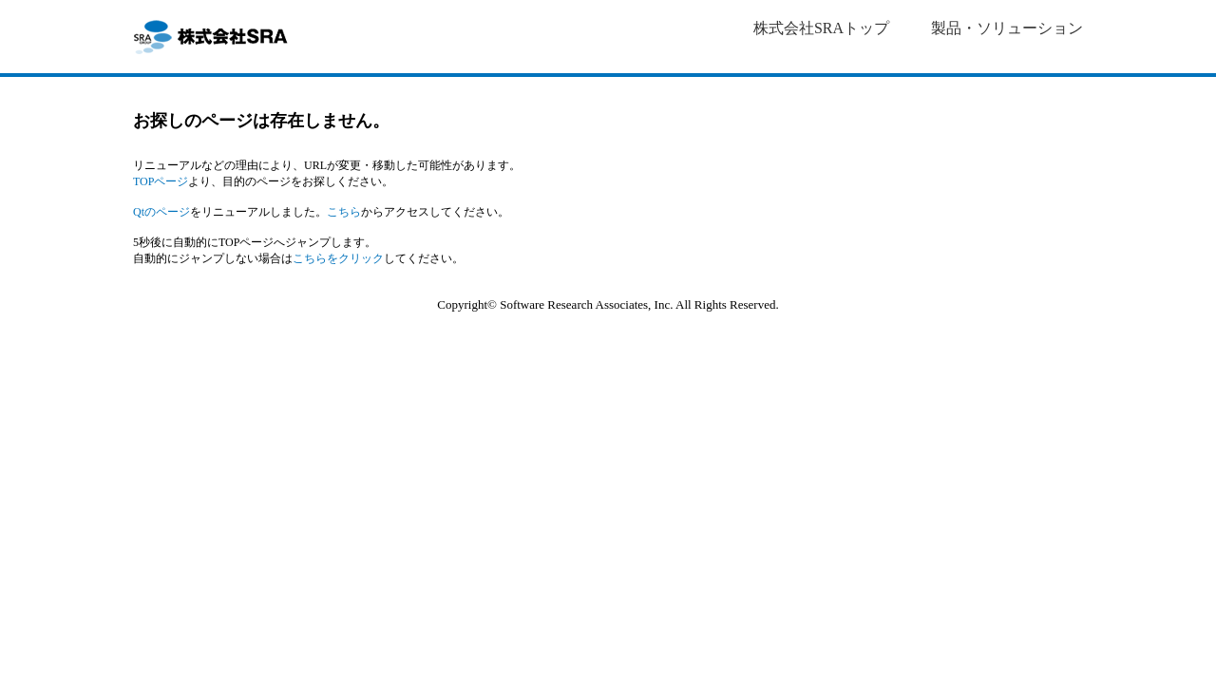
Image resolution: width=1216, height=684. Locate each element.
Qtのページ (161, 211)
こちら (344, 211)
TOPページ (160, 181)
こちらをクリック (338, 258)
